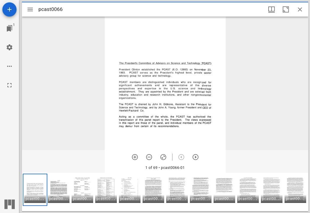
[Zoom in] (135, 157)
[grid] (165, 192)
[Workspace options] (9, 66)
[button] (35, 189)
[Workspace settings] (9, 47)
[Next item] (195, 157)
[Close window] (300, 9)
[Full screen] (9, 85)
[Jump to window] (9, 28)
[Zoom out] (149, 157)
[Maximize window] (286, 9)
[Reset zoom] (163, 157)
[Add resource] (9, 9)
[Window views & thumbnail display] (271, 9)
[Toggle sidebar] (30, 9)
